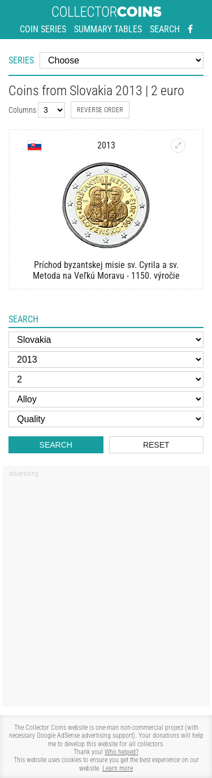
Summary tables (108, 29)
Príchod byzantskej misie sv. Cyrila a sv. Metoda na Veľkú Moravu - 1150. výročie (106, 270)
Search (165, 29)
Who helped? (122, 752)
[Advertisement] (106, 590)
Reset (156, 444)
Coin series (43, 29)
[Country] (106, 339)
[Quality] (106, 419)
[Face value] (106, 379)
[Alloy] (106, 399)
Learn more (117, 768)
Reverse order (100, 110)
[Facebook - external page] (190, 29)
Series (21, 60)
